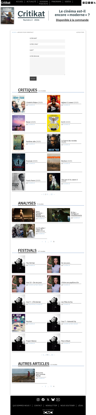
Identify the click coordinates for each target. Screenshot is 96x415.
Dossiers (44, 2)
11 (52, 355)
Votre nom (33, 38)
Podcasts (43, 4)
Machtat (29, 321)
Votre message (34, 56)
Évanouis (31, 161)
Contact (38, 406)
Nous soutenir (68, 406)
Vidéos (68, 2)
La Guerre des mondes (69, 141)
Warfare (66, 161)
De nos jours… (66, 263)
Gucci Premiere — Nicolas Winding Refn (40, 214)
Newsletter (51, 406)
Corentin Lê (31, 105)
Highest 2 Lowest (69, 102)
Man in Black (65, 341)
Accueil (19, 2)
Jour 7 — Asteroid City (68, 321)
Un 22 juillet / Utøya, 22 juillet (40, 229)
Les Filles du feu (67, 302)
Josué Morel (31, 304)
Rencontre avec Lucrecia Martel (40, 374)
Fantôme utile (33, 141)
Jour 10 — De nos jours (34, 282)
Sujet (32, 50)
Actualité (31, 2)
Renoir (31, 122)
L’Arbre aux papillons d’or (70, 282)
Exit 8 (65, 122)
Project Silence (31, 341)
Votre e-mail (34, 44)
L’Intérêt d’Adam (34, 102)
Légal (80, 406)
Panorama (56, 2)
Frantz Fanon (33, 180)
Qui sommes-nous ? (22, 406)
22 (52, 194)
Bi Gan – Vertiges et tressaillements (76, 213)
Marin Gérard (39, 285)
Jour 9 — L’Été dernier (33, 302)
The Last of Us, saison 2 (69, 180)
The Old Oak (30, 263)
